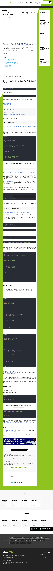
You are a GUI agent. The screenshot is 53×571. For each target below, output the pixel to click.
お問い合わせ (42, 555)
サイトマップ (42, 558)
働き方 (42, 537)
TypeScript (9, 19)
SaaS (11, 539)
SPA (17, 542)
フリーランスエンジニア (21, 537)
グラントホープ (12, 537)
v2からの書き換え (8, 65)
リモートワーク (23, 542)
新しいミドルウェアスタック (10, 60)
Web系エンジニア (28, 539)
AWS (3, 19)
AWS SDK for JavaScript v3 (7, 104)
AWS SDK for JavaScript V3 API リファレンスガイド (11, 372)
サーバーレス (12, 542)
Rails (32, 537)
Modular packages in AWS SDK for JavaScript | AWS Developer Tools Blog (17, 212)
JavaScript (6, 19)
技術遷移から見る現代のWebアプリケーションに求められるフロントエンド (18, 181)
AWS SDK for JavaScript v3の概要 (10, 59)
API (15, 539)
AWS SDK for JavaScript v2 (7, 103)
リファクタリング (41, 539)
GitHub (47, 537)
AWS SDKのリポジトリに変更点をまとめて (10, 422)
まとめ (6, 68)
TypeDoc (12, 203)
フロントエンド (20, 539)
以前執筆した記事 (24, 44)
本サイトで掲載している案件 (9, 430)
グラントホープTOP (43, 552)
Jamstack (34, 539)
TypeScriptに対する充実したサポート (12, 62)
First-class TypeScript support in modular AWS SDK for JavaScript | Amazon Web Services (20, 172)
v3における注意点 (8, 66)
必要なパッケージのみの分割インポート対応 (13, 63)
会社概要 (41, 553)
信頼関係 (29, 542)
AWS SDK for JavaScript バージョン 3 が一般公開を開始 (15, 114)
